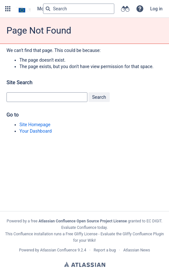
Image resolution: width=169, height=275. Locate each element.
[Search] (48, 8)
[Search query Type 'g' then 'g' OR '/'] (78, 9)
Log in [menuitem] (156, 8)
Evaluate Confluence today (84, 227)
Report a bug (105, 250)
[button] (7, 8)
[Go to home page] (23, 9)
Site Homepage (35, 124)
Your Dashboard (35, 131)
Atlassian (84, 264)
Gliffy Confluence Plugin (143, 234)
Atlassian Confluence (58, 250)
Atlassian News (136, 250)
